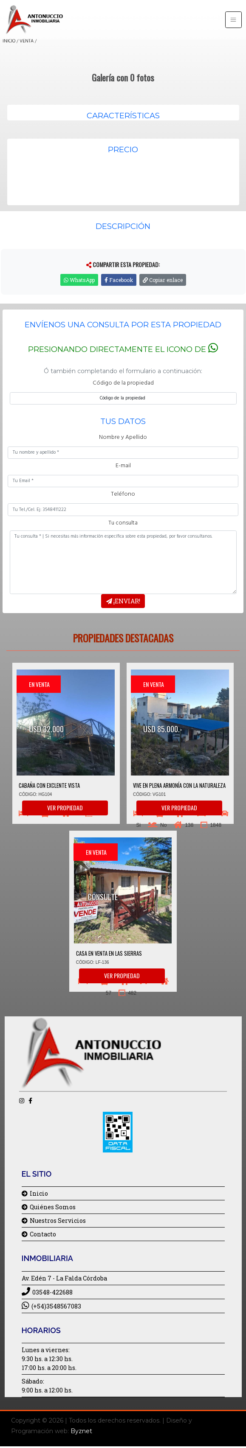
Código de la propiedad (123, 383)
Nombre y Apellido (123, 437)
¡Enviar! (123, 601)
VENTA (27, 41)
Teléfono (123, 494)
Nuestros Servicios (54, 1220)
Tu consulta (123, 523)
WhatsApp (79, 279)
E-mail (123, 465)
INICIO (9, 41)
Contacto (39, 1234)
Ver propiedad (65, 807)
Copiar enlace (163, 279)
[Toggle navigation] (233, 19)
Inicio (35, 1193)
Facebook (119, 279)
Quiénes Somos (49, 1207)
